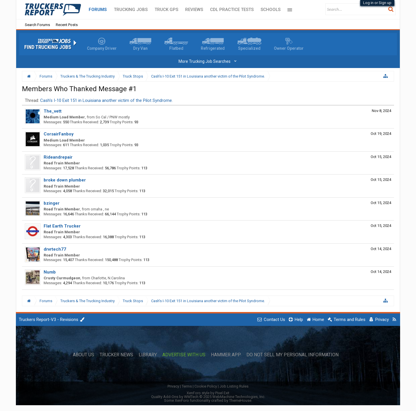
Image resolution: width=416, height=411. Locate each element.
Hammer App (226, 355)
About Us (83, 355)
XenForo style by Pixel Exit (208, 393)
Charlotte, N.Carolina (108, 278)
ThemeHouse (240, 400)
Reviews (194, 9)
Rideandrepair (58, 157)
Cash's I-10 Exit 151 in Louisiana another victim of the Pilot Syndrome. (106, 100)
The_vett (53, 111)
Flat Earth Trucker (62, 226)
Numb (50, 272)
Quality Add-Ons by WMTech (208, 397)
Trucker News (116, 355)
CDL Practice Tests (232, 9)
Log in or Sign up (377, 3)
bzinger (52, 203)
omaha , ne (100, 209)
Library (148, 355)
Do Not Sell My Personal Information (292, 355)
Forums (98, 9)
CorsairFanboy (59, 134)
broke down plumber (65, 180)
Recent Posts (67, 25)
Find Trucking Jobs (47, 47)
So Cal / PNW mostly (113, 117)
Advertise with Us (183, 355)
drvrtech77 (55, 249)
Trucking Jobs (131, 9)
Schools (271, 9)
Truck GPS (166, 9)
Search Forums (37, 25)
